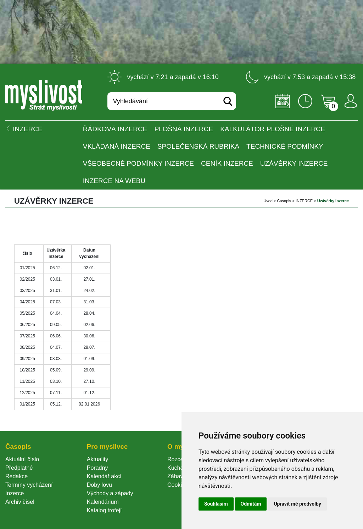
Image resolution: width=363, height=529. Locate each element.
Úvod (268, 201)
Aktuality (97, 459)
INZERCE (304, 201)
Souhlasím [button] (216, 504)
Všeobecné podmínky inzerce (138, 163)
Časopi (284, 201)
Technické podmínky (284, 146)
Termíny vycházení (28, 485)
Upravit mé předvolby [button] (297, 504)
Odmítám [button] (251, 504)
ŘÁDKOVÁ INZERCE (115, 129)
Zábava (176, 476)
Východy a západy (110, 493)
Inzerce (14, 493)
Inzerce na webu (114, 180)
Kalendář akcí (104, 476)
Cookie (177, 485)
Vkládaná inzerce (116, 146)
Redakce (16, 476)
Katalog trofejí (104, 510)
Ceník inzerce (227, 163)
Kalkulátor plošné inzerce (272, 129)
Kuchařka (179, 468)
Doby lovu (99, 485)
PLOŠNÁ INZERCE (183, 129)
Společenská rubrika (198, 146)
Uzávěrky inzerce (294, 163)
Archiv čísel (19, 502)
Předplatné (19, 468)
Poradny (97, 468)
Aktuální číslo (22, 459)
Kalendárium (103, 502)
